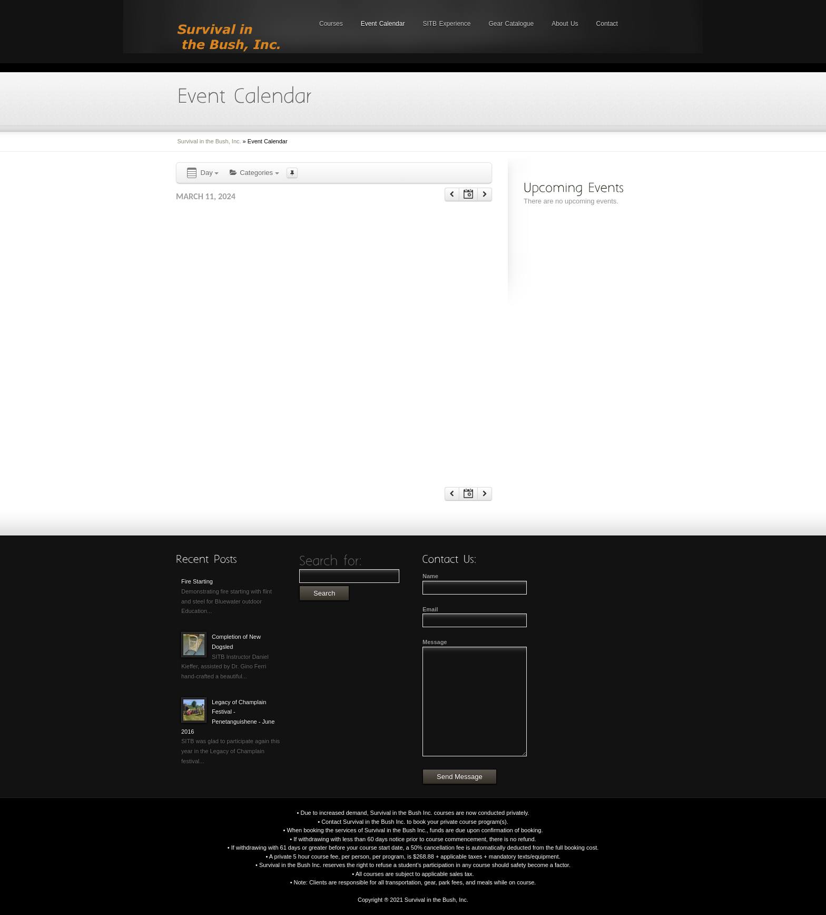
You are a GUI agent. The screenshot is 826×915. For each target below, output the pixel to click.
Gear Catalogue (511, 23)
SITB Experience (446, 23)
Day (202, 173)
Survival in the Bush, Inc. (209, 141)
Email (430, 609)
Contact (607, 23)
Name (430, 576)
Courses (331, 23)
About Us (565, 23)
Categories (254, 173)
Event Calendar (383, 23)
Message (434, 642)
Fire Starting (197, 581)
